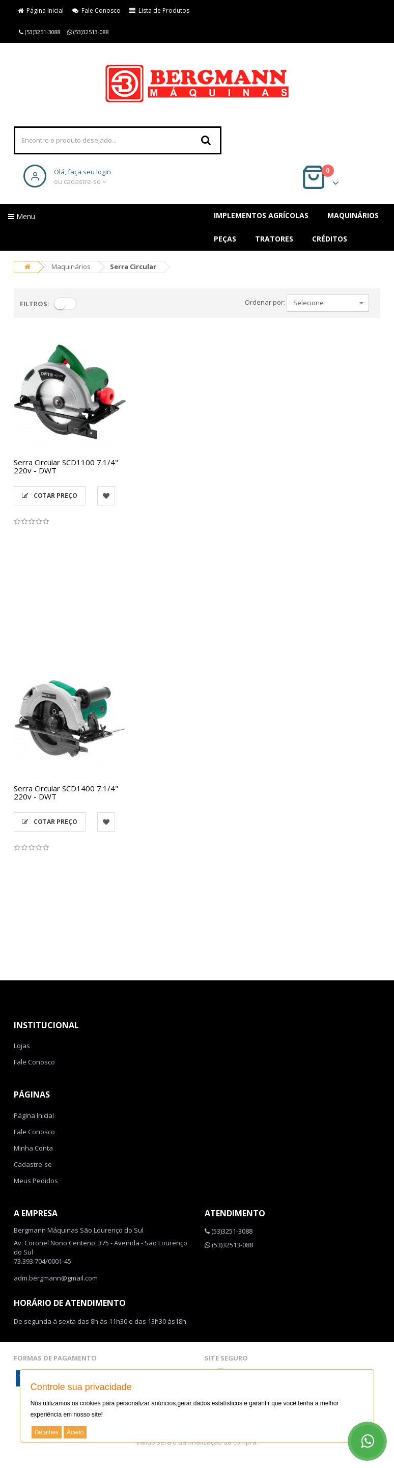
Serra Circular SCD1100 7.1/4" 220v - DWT (66, 466)
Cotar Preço (49, 495)
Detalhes (47, 1432)
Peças (225, 239)
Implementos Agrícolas (261, 215)
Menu (21, 216)
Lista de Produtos (159, 10)
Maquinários (353, 215)
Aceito (75, 1432)
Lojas (22, 1045)
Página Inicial (41, 10)
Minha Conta (33, 1148)
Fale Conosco (96, 10)
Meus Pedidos (36, 1180)
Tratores (274, 239)
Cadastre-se (33, 1164)
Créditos (329, 239)
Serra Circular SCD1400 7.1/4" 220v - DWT (66, 792)
